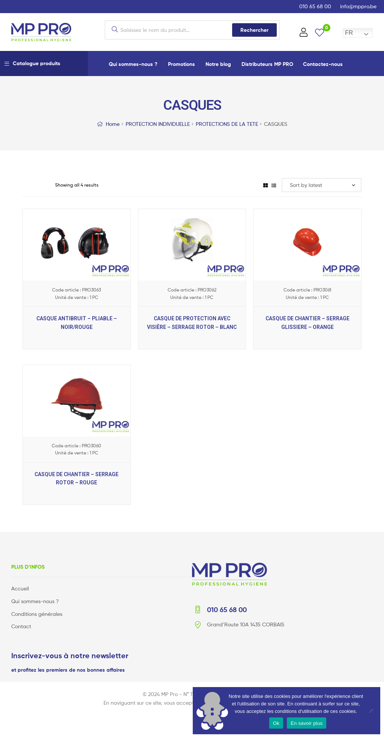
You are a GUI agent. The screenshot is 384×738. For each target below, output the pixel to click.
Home (113, 124)
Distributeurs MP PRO (267, 64)
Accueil (20, 588)
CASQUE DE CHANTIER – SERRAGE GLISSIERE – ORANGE (308, 322)
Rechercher (254, 30)
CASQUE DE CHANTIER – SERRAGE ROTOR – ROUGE (76, 478)
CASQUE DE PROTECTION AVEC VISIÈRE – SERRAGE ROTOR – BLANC (192, 322)
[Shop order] (322, 185)
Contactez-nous (323, 64)
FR (349, 33)
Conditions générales (36, 614)
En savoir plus (306, 723)
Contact (21, 626)
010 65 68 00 (315, 6)
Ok (276, 723)
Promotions (181, 64)
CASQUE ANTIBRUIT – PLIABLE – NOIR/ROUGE (76, 322)
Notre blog (218, 64)
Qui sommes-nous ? (133, 64)
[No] (371, 710)
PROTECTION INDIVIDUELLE (158, 124)
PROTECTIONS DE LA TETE (227, 124)
